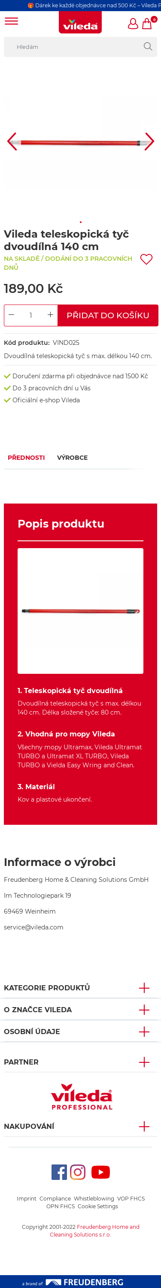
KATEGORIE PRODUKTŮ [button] (47, 988)
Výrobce (72, 458)
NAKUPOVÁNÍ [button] (29, 1126)
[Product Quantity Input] (31, 315)
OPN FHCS (60, 1206)
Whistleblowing (94, 1198)
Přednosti (26, 458)
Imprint (26, 1198)
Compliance (55, 1198)
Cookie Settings (98, 1206)
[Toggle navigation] (11, 22)
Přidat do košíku (108, 315)
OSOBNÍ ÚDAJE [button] (32, 1032)
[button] (133, 24)
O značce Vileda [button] (38, 1010)
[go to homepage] (80, 22)
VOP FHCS (131, 1198)
